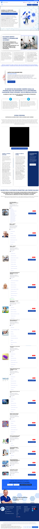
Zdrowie (18, 510)
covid (11, 441)
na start (12, 443)
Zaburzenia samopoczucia (14, 293)
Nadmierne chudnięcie (13, 311)
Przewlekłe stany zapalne (14, 266)
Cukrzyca (11, 229)
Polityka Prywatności (27, 508)
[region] (19, 526)
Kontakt (17, 513)
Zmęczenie (11, 222)
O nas (17, 512)
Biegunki (12, 325)
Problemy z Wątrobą (13, 264)
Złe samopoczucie (13, 364)
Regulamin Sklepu (26, 509)
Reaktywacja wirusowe (14, 291)
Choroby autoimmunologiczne (14, 280)
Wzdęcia (12, 340)
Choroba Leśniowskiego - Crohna (15, 329)
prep (11, 457)
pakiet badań (12, 445)
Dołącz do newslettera (26, 484)
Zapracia (12, 344)
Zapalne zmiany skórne (12, 221)
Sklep (17, 511)
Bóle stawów (12, 327)
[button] (28, 2)
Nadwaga (12, 331)
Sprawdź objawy (18, 508)
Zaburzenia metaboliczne (14, 268)
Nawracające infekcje (13, 235)
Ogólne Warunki (26, 510)
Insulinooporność (12, 231)
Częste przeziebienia (13, 309)
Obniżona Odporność (13, 237)
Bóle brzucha (12, 307)
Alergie (12, 278)
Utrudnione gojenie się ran (14, 362)
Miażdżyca (11, 233)
